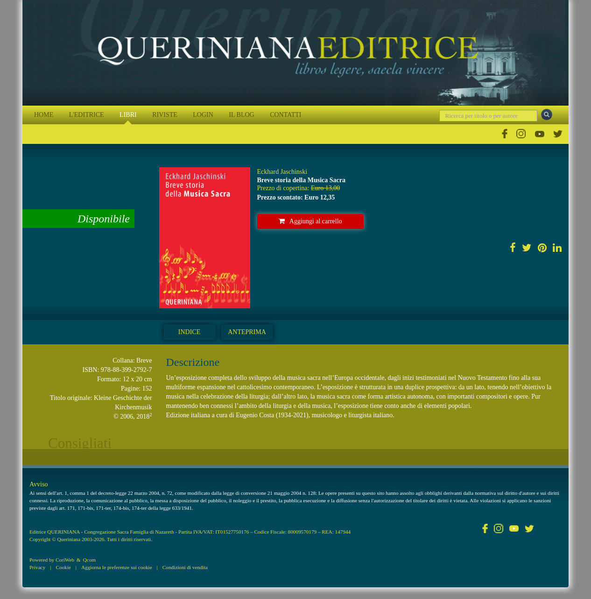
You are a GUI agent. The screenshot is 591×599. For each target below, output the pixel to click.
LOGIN (203, 114)
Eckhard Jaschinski (282, 171)
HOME (43, 114)
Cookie (63, 567)
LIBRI (128, 114)
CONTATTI (285, 114)
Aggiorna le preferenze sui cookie (116, 567)
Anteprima (247, 331)
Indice (189, 331)
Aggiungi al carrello (310, 221)
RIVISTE (164, 114)
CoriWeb (65, 560)
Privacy (37, 567)
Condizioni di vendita (185, 567)
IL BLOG (241, 114)
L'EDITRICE (86, 114)
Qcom (89, 560)
